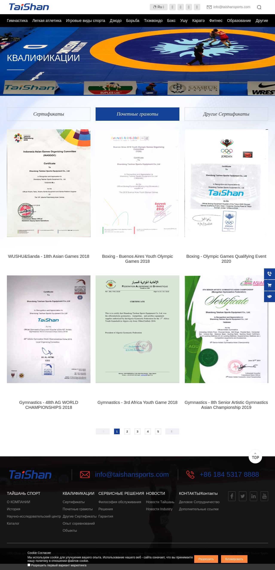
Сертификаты (74, 504)
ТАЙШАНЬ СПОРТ (23, 495)
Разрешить (206, 559)
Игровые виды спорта (85, 20)
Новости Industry (159, 512)
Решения (105, 512)
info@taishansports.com (132, 476)
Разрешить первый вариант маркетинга (57, 565)
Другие (262, 20)
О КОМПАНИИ (18, 504)
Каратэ (198, 20)
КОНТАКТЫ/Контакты (198, 495)
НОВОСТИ (155, 495)
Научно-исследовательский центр (34, 520)
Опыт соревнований (79, 528)
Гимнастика (17, 20)
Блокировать (234, 559)
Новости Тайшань (160, 504)
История (13, 512)
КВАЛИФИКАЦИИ (78, 495)
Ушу (184, 20)
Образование (239, 20)
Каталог (13, 528)
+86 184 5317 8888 (229, 476)
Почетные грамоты (78, 512)
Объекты (70, 536)
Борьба (132, 20)
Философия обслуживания (119, 504)
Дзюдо (116, 20)
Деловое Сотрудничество (199, 504)
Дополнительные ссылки (198, 512)
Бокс (171, 20)
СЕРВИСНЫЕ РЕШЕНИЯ (121, 495)
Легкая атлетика (46, 20)
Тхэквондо (153, 20)
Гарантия (105, 520)
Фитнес (215, 20)
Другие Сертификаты (80, 520)
